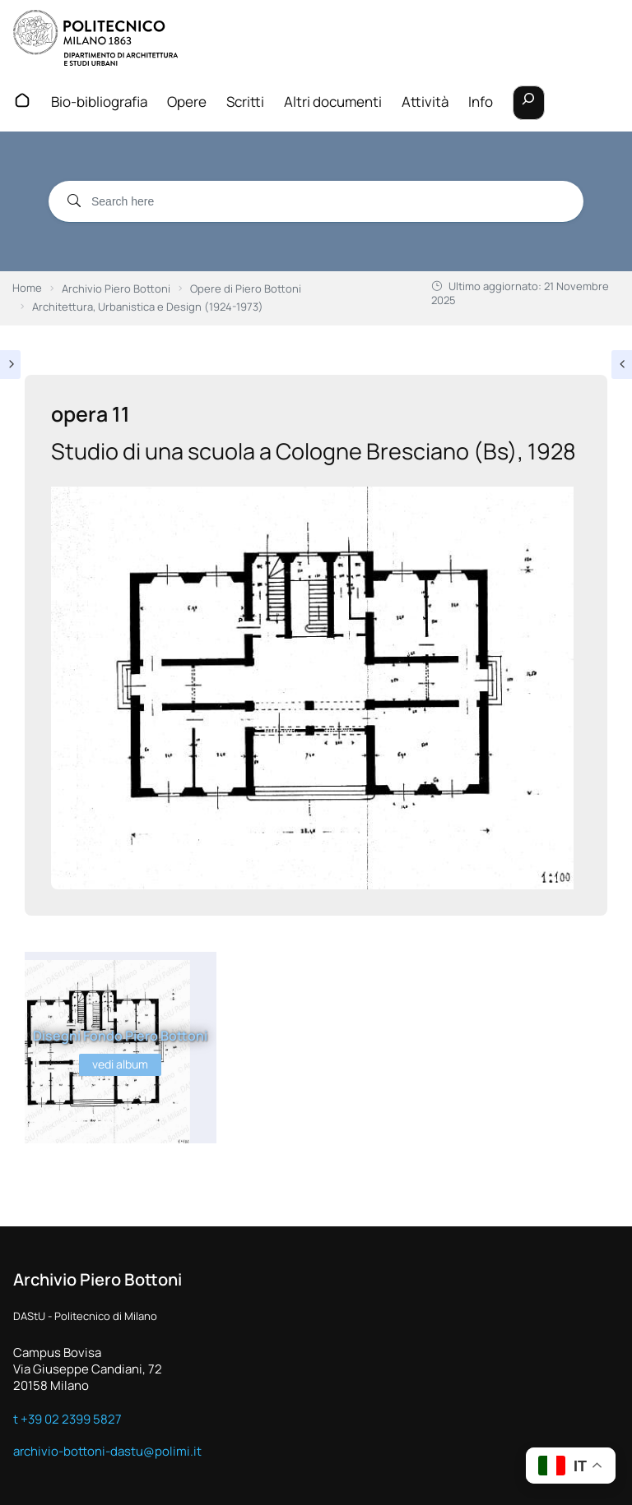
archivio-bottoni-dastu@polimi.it (107, 1451)
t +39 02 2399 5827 (67, 1418)
